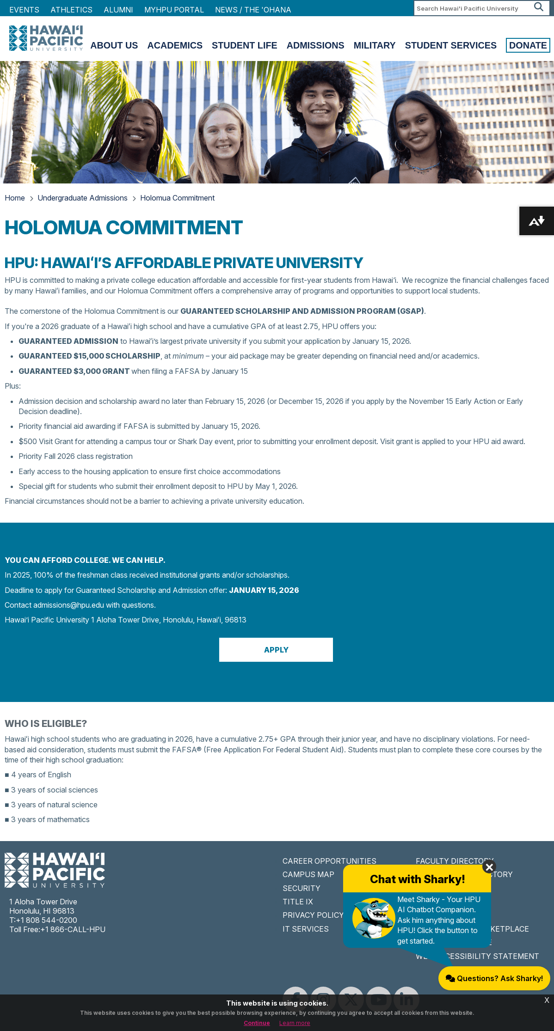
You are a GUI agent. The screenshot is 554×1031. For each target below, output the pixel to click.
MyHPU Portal (174, 9)
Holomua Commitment (177, 197)
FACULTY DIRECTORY (455, 861)
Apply (276, 649)
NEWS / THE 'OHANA (253, 9)
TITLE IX (298, 901)
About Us (114, 45)
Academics (175, 45)
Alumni (118, 9)
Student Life (244, 45)
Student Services (451, 45)
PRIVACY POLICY (313, 915)
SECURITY (301, 888)
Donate (528, 45)
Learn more (294, 1022)
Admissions (316, 45)
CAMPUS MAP (308, 874)
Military (375, 45)
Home (15, 197)
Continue (257, 1022)
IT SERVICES (306, 928)
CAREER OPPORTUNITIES (329, 861)
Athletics (71, 9)
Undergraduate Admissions (82, 197)
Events (24, 9)
